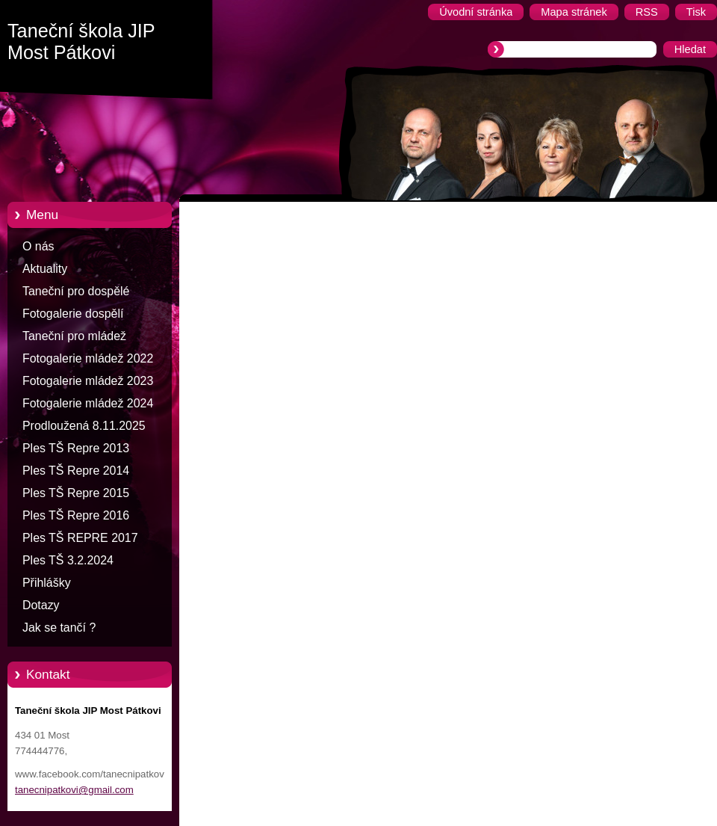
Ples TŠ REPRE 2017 (80, 537)
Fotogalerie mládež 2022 (87, 358)
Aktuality (44, 268)
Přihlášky (46, 582)
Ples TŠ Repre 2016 (75, 515)
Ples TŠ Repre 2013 (75, 448)
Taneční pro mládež (74, 336)
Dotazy (41, 605)
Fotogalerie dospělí (72, 313)
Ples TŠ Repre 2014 (75, 470)
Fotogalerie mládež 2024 (87, 403)
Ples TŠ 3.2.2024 (68, 560)
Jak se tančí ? (59, 627)
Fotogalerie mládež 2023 (87, 381)
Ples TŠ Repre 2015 (75, 493)
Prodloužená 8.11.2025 (84, 425)
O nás (38, 246)
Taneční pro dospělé (75, 291)
